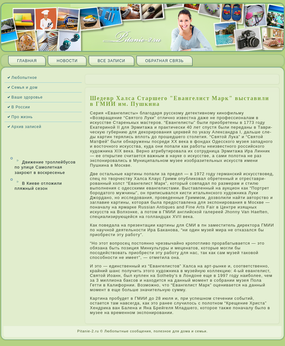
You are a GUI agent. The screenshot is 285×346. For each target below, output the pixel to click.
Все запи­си (111, 61)
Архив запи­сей (26, 127)
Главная (27, 61)
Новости (67, 61)
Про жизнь (22, 117)
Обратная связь (164, 61)
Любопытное (24, 77)
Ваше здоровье (27, 97)
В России (20, 107)
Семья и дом (24, 87)
